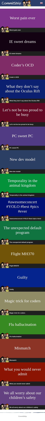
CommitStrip (16, 3)
